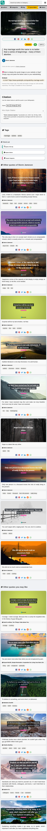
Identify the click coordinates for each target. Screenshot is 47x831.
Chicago (13, 105)
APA (19, 105)
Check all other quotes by (13, 66)
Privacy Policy (30, 823)
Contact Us (12, 823)
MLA (8, 105)
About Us (5, 823)
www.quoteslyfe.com (11, 830)
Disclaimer (21, 823)
